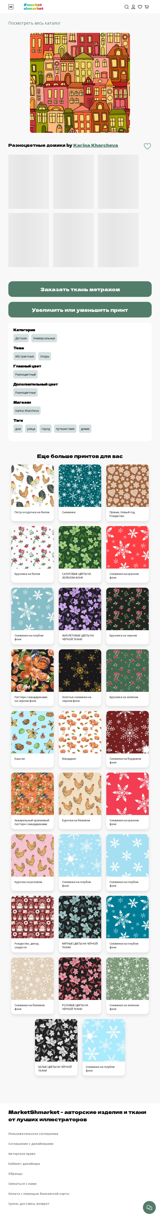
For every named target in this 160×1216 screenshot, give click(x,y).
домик (85, 429)
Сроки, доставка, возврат (28, 1204)
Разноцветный (25, 374)
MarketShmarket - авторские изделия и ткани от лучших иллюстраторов (77, 1115)
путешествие (65, 429)
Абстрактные (24, 356)
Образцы (15, 1174)
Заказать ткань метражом (80, 289)
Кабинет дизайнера (24, 1164)
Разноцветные (25, 393)
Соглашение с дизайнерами (30, 1144)
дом (18, 429)
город (45, 429)
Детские (21, 338)
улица (31, 429)
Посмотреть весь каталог (34, 23)
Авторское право (21, 1154)
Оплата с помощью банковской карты (38, 1194)
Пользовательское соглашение (33, 1134)
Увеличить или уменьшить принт (80, 309)
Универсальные (44, 338)
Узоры (44, 356)
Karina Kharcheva (95, 145)
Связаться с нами (22, 1184)
